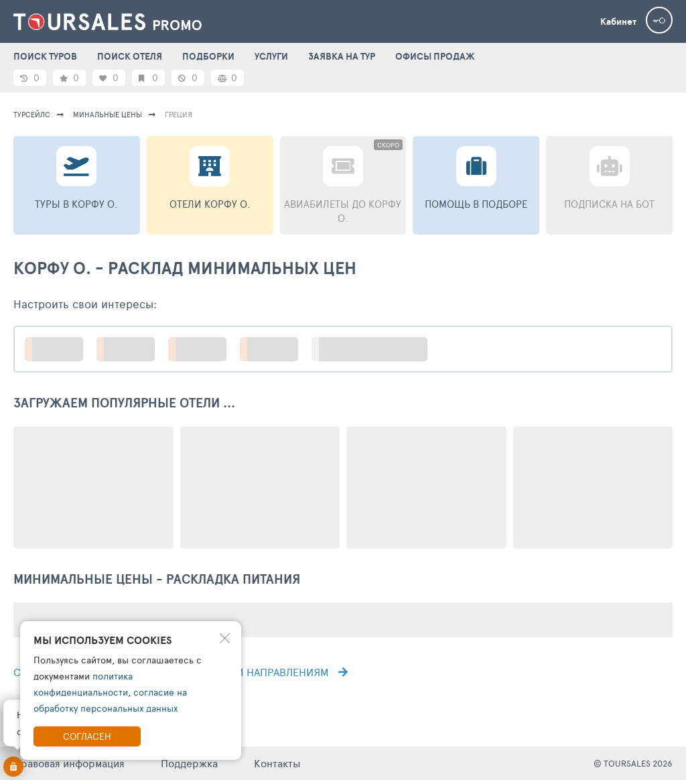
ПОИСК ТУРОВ (45, 56)
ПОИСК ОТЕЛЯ (129, 56)
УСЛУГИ (271, 56)
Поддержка (189, 763)
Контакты (277, 763)
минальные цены (107, 114)
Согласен (87, 736)
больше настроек (376, 348)
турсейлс (31, 114)
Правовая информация (69, 763)
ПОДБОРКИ (208, 56)
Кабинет (618, 21)
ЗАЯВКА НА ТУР (341, 56)
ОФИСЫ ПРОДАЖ (435, 56)
